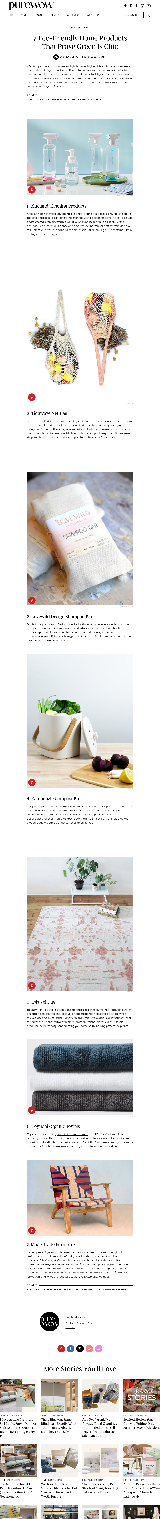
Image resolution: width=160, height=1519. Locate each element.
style (24, 15)
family (55, 15)
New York (75, 27)
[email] (98, 1348)
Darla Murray (70, 57)
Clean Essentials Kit (49, 226)
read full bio (70, 1328)
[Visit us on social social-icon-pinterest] (130, 5)
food (39, 15)
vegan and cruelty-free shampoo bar (81, 628)
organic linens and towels (72, 1134)
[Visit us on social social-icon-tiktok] (125, 5)
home (86, 27)
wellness (73, 15)
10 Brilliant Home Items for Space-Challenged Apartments (64, 100)
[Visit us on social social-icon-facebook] (136, 5)
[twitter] (80, 1348)
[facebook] (70, 1348)
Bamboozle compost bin (66, 814)
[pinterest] (32, 190)
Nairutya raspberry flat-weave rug (84, 1018)
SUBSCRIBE (132, 15)
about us (93, 15)
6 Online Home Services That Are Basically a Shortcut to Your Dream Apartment (78, 1290)
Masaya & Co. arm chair (59, 1260)
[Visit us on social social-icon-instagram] (142, 6)
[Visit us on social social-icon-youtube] (149, 6)
